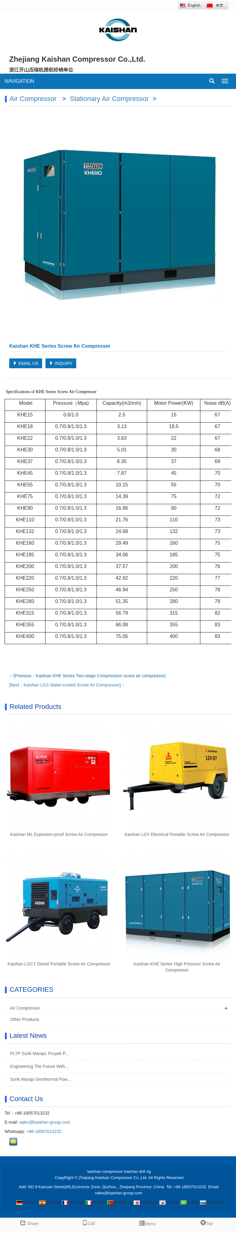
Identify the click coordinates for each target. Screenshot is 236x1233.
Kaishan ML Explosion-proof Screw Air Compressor (59, 834)
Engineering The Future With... (39, 1066)
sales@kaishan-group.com (44, 1122)
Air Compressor (34, 98)
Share (29, 1223)
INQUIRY (61, 363)
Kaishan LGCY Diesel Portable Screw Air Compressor (59, 963)
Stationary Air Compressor (110, 98)
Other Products (24, 1019)
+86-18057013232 (43, 1131)
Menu (147, 1222)
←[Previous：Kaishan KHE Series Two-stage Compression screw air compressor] (87, 675)
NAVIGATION (19, 81)
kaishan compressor (105, 1171)
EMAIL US (25, 363)
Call (88, 1223)
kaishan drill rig (137, 1171)
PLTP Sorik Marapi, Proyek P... (39, 1053)
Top (206, 1223)
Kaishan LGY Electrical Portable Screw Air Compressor (177, 834)
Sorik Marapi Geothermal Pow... (40, 1079)
